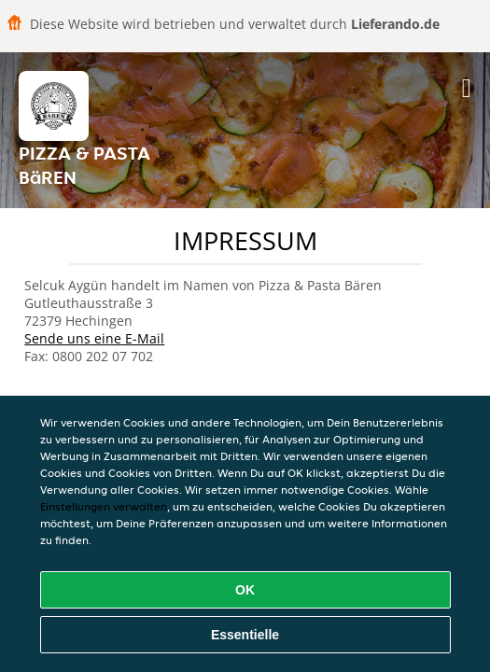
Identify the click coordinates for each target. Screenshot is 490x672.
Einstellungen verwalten (103, 506)
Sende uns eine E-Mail (94, 338)
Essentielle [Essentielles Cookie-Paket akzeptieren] (245, 634)
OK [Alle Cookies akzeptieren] (245, 589)
